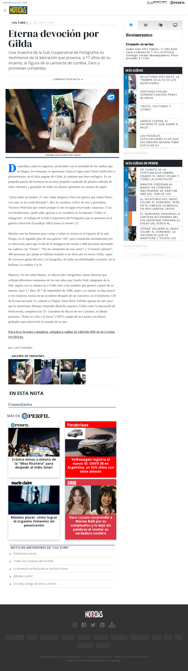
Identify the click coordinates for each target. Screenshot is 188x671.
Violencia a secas (24, 553)
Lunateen (85, 645)
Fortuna (68, 637)
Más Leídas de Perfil (142, 163)
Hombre (84, 637)
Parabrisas (119, 637)
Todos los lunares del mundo (33, 561)
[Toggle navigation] (6, 10)
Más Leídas (134, 70)
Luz (168, 637)
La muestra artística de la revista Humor (41, 569)
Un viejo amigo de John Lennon (35, 584)
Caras (32, 637)
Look (157, 637)
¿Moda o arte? (23, 576)
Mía (178, 637)
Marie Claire (49, 637)
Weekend (101, 637)
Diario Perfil (15, 637)
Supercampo (140, 637)
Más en (28, 416)
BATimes (103, 645)
